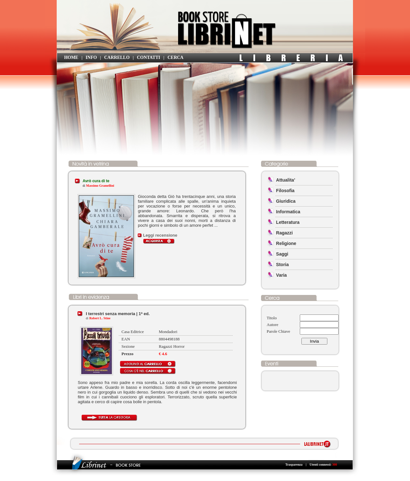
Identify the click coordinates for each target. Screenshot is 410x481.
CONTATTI (148, 57)
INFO (91, 57)
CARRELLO (116, 57)
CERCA (176, 57)
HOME (71, 57)
